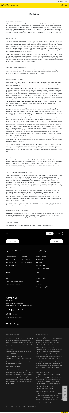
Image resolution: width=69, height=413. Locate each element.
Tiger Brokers (10, 5)
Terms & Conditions (11, 256)
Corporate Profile (40, 278)
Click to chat (13, 314)
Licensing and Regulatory (43, 287)
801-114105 (13, 353)
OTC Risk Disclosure (11, 262)
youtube (7, 324)
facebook (11, 324)
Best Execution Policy (26, 262)
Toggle (66, 5)
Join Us (8, 278)
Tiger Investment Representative (15, 281)
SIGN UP (58, 233)
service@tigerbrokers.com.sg (14, 317)
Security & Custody (41, 256)
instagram (18, 324)
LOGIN (49, 233)
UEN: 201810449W (32, 406)
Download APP (65, 398)
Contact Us (39, 284)
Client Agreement (26, 259)
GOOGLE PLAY (56, 241)
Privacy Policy (39, 259)
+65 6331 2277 (14, 310)
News (37, 281)
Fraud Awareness (40, 265)
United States (63, 1)
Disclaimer (24, 256)
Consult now (65, 390)
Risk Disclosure (10, 259)
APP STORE (12, 241)
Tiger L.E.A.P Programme (13, 284)
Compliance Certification (42, 268)
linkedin (14, 324)
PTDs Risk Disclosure (12, 265)
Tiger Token (39, 262)
